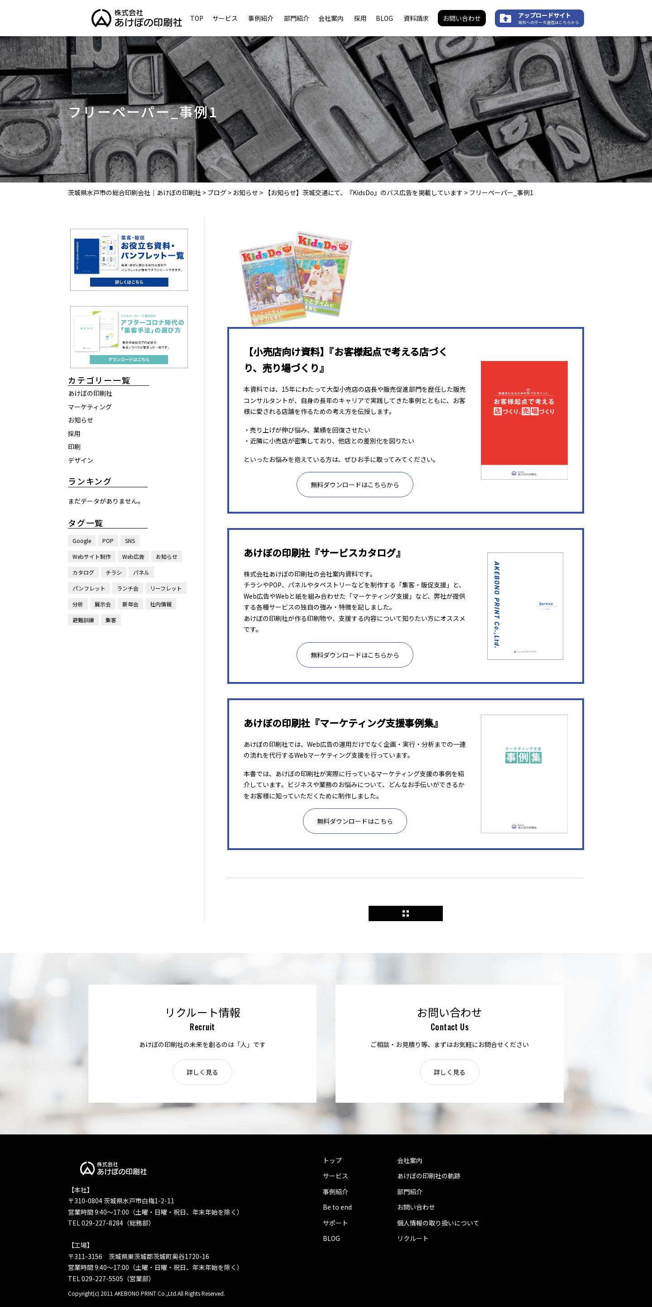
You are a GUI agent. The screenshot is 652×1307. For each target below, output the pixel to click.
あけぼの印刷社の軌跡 (428, 1175)
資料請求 (416, 18)
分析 (77, 604)
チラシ (113, 572)
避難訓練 (83, 620)
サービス (225, 18)
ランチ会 (128, 588)
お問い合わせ (462, 18)
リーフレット (166, 588)
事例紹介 (260, 18)
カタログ (83, 572)
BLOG (384, 18)
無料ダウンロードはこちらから (355, 484)
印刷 (74, 446)
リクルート (413, 1238)
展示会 (103, 604)
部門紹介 (296, 18)
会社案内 (331, 18)
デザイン (80, 460)
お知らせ (80, 419)
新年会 (130, 604)
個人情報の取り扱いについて (438, 1222)
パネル (141, 572)
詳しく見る (202, 1071)
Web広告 (133, 556)
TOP (196, 18)
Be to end (337, 1206)
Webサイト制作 (91, 556)
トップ (332, 1160)
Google (81, 540)
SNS (130, 540)
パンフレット (88, 588)
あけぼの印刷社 (90, 393)
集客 (110, 620)
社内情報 (161, 604)
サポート (335, 1222)
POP (108, 540)
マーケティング (90, 406)
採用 (360, 18)
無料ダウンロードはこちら (355, 821)
